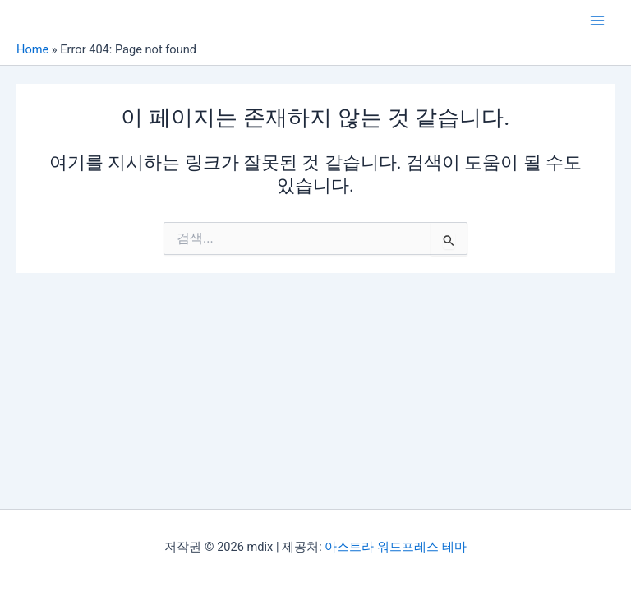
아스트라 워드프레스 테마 (395, 546)
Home (32, 49)
